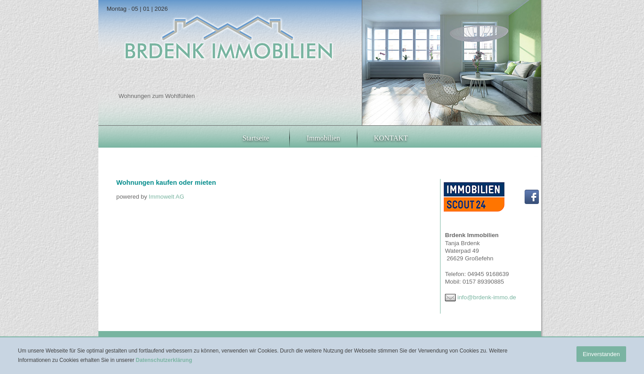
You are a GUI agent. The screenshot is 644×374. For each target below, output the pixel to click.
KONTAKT (391, 138)
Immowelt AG (166, 196)
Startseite (255, 138)
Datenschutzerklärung (164, 360)
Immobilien (323, 138)
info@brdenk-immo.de (487, 297)
